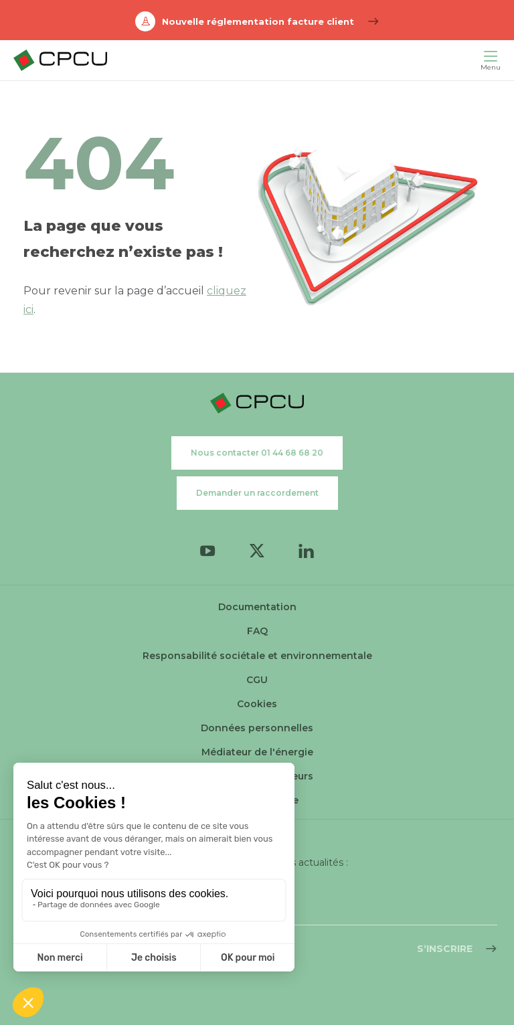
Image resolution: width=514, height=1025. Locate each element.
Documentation (257, 606)
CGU (257, 679)
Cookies (257, 703)
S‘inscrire (445, 949)
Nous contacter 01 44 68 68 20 (257, 453)
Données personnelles (257, 728)
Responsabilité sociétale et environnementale (257, 655)
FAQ (257, 631)
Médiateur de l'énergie (257, 752)
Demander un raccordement (257, 493)
